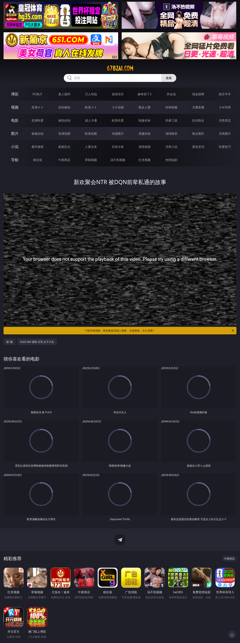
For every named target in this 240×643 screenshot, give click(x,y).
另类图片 (225, 133)
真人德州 (64, 94)
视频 (15, 107)
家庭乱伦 (64, 147)
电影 (15, 120)
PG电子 (37, 94)
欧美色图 (91, 133)
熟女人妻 (145, 107)
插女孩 (37, 160)
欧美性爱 (118, 120)
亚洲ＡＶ (38, 107)
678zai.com (120, 68)
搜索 (169, 78)
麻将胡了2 (144, 94)
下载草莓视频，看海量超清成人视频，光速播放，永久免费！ (160, 330)
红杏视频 (145, 160)
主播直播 (198, 107)
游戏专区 (118, 94)
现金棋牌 (198, 94)
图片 (15, 133)
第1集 (9, 342)
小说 (15, 146)
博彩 (15, 94)
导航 (15, 159)
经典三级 (171, 120)
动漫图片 (118, 133)
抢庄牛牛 (225, 94)
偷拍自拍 (64, 120)
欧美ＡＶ (91, 107)
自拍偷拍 (64, 107)
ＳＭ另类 (225, 107)
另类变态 (225, 120)
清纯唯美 (171, 133)
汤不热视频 (117, 160)
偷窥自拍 (38, 133)
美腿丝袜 (145, 133)
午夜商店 (64, 160)
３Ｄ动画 (118, 107)
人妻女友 (91, 147)
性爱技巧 (225, 147)
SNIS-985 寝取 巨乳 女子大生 (37, 342)
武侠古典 (118, 147)
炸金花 (171, 94)
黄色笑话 (198, 147)
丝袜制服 (171, 107)
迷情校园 (145, 147)
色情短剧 (171, 160)
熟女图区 (198, 133)
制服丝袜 (145, 120)
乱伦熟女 (198, 120)
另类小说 (171, 147)
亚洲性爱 (38, 120)
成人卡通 (91, 120)
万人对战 (91, 94)
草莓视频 (91, 160)
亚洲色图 (64, 133)
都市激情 (38, 147)
